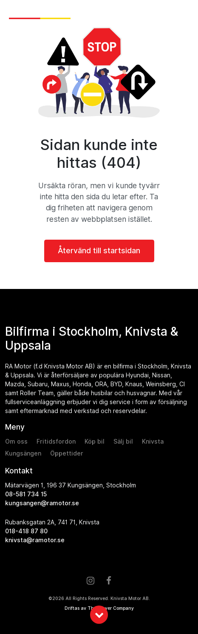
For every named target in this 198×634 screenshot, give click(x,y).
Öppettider (66, 453)
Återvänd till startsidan (99, 250)
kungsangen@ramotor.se (42, 503)
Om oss (16, 441)
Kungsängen (23, 453)
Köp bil (95, 441)
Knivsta (153, 441)
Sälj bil (123, 441)
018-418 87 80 (26, 531)
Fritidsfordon (56, 441)
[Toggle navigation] (184, 13)
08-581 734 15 (26, 494)
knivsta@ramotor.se (35, 540)
